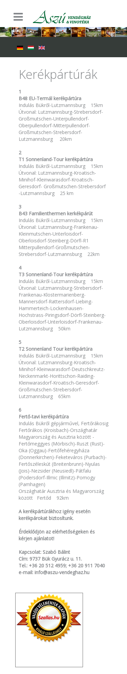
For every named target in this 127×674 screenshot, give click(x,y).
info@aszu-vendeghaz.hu (62, 572)
